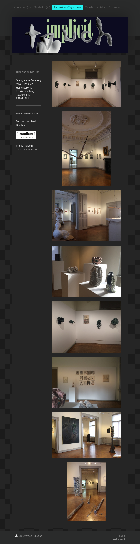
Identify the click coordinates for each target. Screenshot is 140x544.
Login (122, 536)
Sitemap (38, 536)
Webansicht (119, 539)
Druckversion (24, 536)
